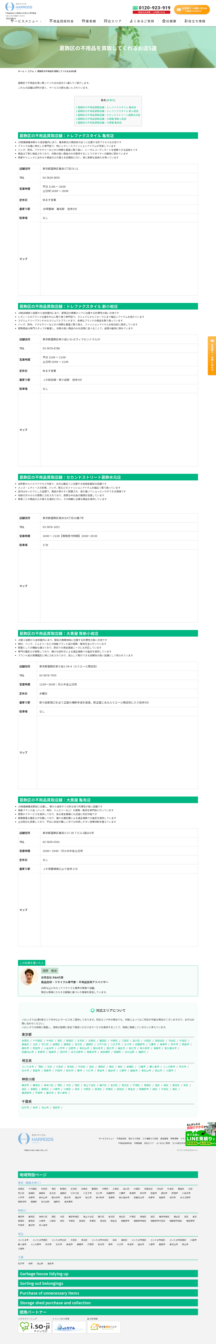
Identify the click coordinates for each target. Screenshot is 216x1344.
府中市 (174, 1044)
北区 (35, 1044)
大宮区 (59, 1066)
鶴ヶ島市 (154, 1066)
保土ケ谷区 (90, 1085)
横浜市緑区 (164, 1216)
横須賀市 (26, 1093)
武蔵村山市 (28, 1052)
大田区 (147, 1040)
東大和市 (145, 1048)
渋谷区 (172, 1040)
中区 (68, 1085)
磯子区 (103, 1085)
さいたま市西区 (40, 1239)
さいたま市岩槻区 (177, 1239)
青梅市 (163, 1044)
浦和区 (101, 1066)
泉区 (24, 1089)
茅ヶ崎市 (62, 1093)
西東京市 (91, 1052)
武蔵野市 (140, 1044)
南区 (111, 1066)
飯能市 (134, 1070)
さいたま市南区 (139, 1239)
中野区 (114, 1040)
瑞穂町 (117, 1052)
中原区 (87, 1089)
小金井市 (49, 1048)
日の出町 (130, 1052)
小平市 (61, 1048)
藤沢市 (50, 1093)
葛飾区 (89, 1044)
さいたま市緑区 (157, 1239)
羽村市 (63, 1052)
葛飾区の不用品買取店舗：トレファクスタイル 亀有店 (106, 107)
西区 (41, 1066)
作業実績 (89, 21)
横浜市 (25, 1085)
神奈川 (22, 1210)
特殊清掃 (174, 1138)
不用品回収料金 (61, 21)
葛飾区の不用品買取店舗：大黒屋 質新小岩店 (101, 119)
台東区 (92, 1040)
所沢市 (182, 1066)
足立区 (78, 1044)
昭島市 (185, 1044)
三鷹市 (152, 1044)
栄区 (185, 1085)
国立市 (110, 1048)
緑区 (120, 1066)
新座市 (36, 1070)
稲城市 (52, 1052)
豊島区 (25, 1044)
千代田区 (37, 1040)
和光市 (69, 1070)
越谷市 (111, 1070)
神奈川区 (49, 1085)
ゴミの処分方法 (179, 1143)
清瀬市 (157, 1048)
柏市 (35, 1107)
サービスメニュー (25, 21)
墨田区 (103, 1040)
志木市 (25, 1070)
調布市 (25, 1048)
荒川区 (45, 1044)
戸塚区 (136, 1085)
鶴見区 (36, 1085)
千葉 (20, 1257)
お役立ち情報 (195, 21)
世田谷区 (160, 1040)
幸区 (77, 1089)
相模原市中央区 (158, 1220)
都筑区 (45, 1089)
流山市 (45, 1107)
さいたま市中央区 (100, 1239)
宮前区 (120, 1089)
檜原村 (142, 1052)
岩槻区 (130, 1066)
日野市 (72, 1048)
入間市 (169, 1070)
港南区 (147, 1085)
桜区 (91, 1066)
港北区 (125, 1085)
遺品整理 (164, 1138)
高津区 (98, 1089)
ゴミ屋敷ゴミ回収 (150, 1138)
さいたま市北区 (59, 1239)
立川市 (127, 1044)
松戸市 (25, 1107)
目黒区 (25, 1040)
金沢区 (114, 1085)
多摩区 (109, 1089)
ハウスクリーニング (189, 1138)
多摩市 (41, 1052)
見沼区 (70, 1066)
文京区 (80, 1040)
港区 (59, 1040)
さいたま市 (28, 1066)
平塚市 (38, 1093)
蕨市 (79, 1070)
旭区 (157, 1085)
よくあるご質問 (141, 21)
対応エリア (113, 21)
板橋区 (56, 1044)
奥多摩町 (105, 1052)
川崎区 (67, 1089)
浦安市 (56, 1107)
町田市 (36, 1048)
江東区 (125, 1040)
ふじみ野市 (169, 1066)
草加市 (100, 1070)
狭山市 (158, 1070)
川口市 (89, 1070)
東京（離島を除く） (30, 1183)
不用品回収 (121, 1138)
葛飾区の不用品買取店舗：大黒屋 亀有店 (99, 122)
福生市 (121, 1048)
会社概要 (169, 21)
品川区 (136, 1040)
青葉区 (34, 1089)
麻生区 (131, 1089)
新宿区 (69, 1040)
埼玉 (20, 1234)
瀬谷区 (176, 1085)
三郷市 (122, 1070)
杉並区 (183, 1040)
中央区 (50, 1040)
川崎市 (56, 1089)
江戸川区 (102, 1044)
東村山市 (84, 1048)
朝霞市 (47, 1070)
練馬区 (67, 1044)
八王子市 (115, 1044)
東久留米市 (171, 1048)
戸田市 (58, 1070)
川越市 (142, 1066)
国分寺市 (98, 1048)
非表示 (110, 100)
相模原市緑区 (140, 1220)
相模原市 (144, 1089)
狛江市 (132, 1048)
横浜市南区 (74, 1216)
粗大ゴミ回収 (134, 1138)
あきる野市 (77, 1052)
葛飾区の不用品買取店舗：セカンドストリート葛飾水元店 (108, 115)
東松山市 (146, 1070)
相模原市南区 (176, 1220)
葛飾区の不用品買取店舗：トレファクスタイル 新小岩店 (107, 111)
